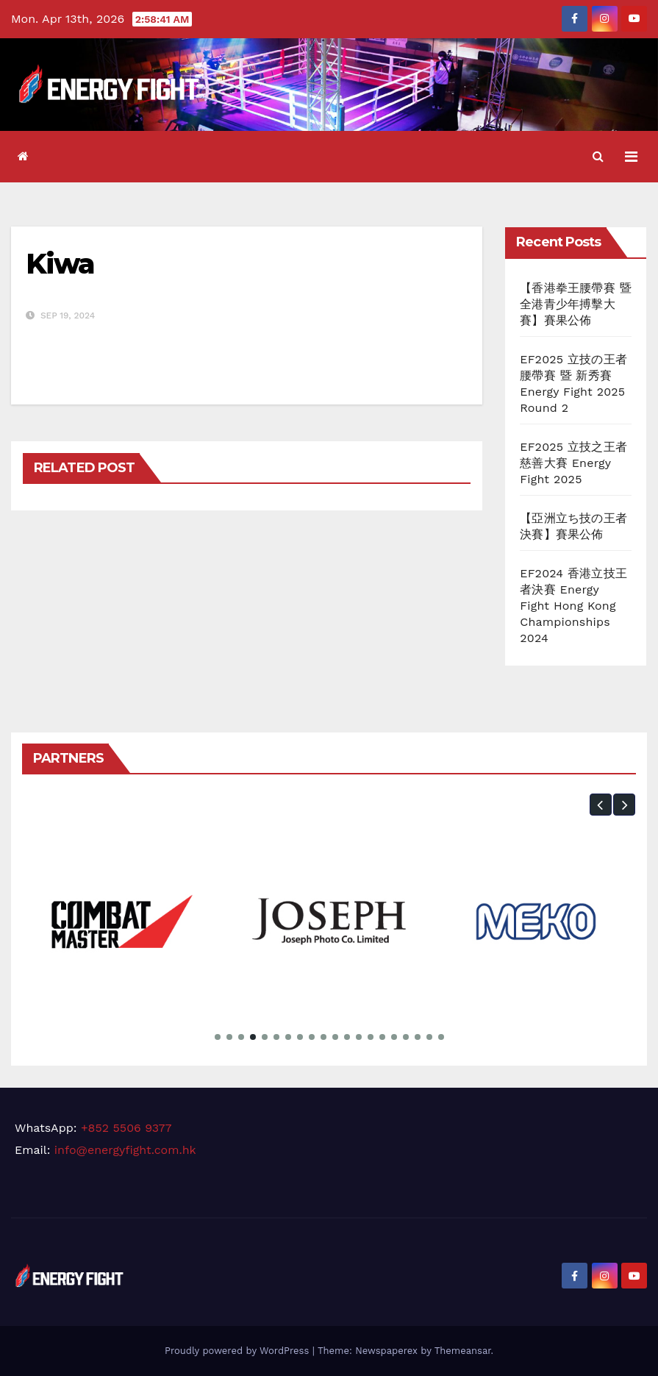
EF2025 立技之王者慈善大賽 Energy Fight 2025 (573, 463)
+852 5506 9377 (126, 1128)
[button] (598, 156)
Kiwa (60, 263)
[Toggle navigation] (631, 157)
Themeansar (463, 1350)
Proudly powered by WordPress (238, 1350)
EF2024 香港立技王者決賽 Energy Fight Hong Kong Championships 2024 (573, 605)
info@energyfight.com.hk (125, 1150)
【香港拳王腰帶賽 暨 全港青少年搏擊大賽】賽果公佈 (575, 304)
